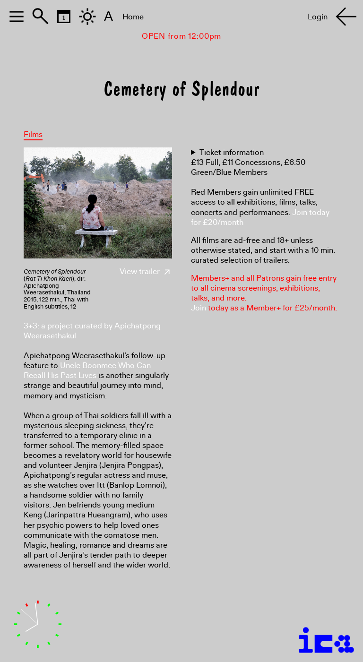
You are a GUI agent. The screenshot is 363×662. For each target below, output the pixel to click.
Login (318, 17)
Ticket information (231, 152)
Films (33, 134)
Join (198, 308)
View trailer (146, 271)
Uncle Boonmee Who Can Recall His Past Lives (87, 370)
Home (133, 17)
